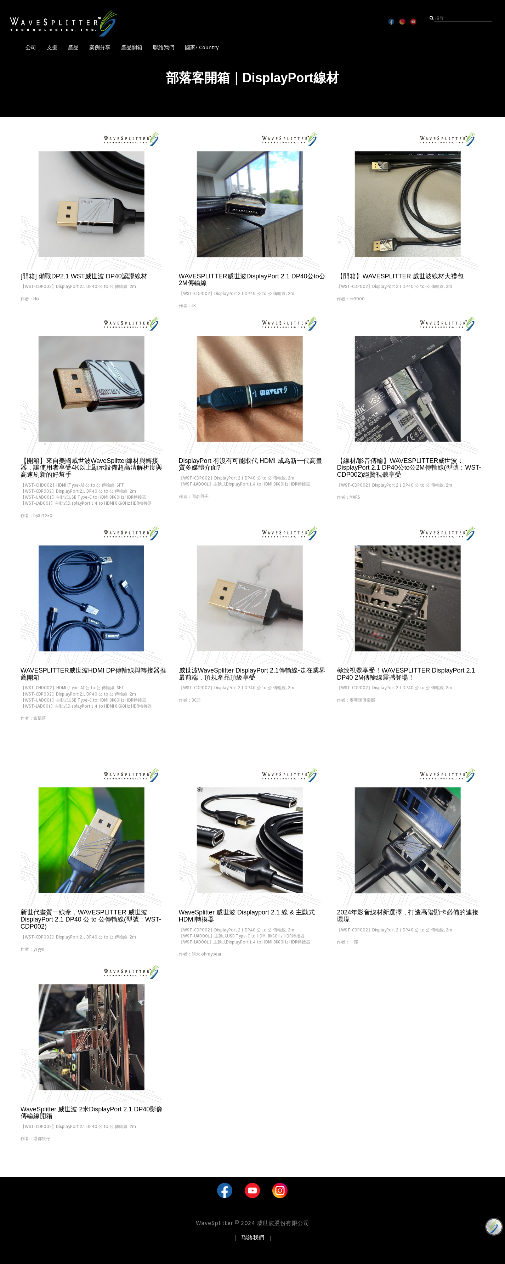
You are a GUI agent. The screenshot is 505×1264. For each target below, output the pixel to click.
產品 (73, 47)
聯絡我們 (163, 47)
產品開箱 (131, 47)
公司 (30, 47)
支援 (52, 47)
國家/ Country (202, 47)
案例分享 (99, 47)
